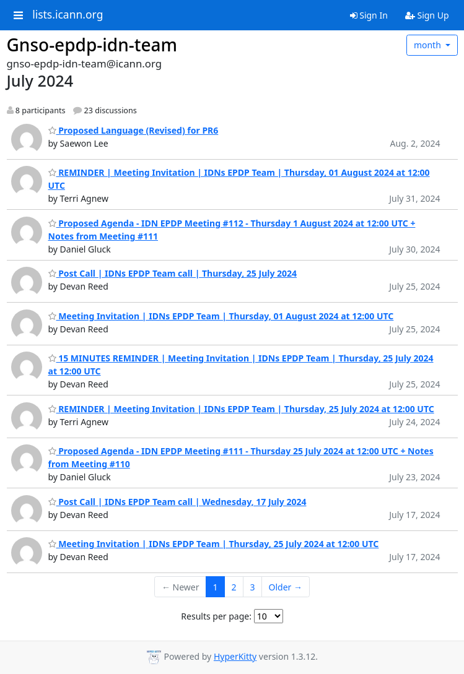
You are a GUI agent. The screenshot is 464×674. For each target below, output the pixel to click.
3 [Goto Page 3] (252, 587)
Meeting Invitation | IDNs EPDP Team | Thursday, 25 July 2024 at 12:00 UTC (213, 544)
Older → (285, 587)
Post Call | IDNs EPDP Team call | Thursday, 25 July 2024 (172, 273)
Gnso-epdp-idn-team (92, 44)
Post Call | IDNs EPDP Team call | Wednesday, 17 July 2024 (177, 502)
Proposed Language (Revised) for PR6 (133, 130)
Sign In (369, 15)
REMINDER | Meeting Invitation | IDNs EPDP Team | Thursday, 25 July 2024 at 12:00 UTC (241, 409)
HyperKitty (235, 656)
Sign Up (427, 15)
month (429, 45)
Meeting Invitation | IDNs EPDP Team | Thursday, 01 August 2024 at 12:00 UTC (221, 316)
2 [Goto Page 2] (234, 587)
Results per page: (216, 616)
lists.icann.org (67, 14)
